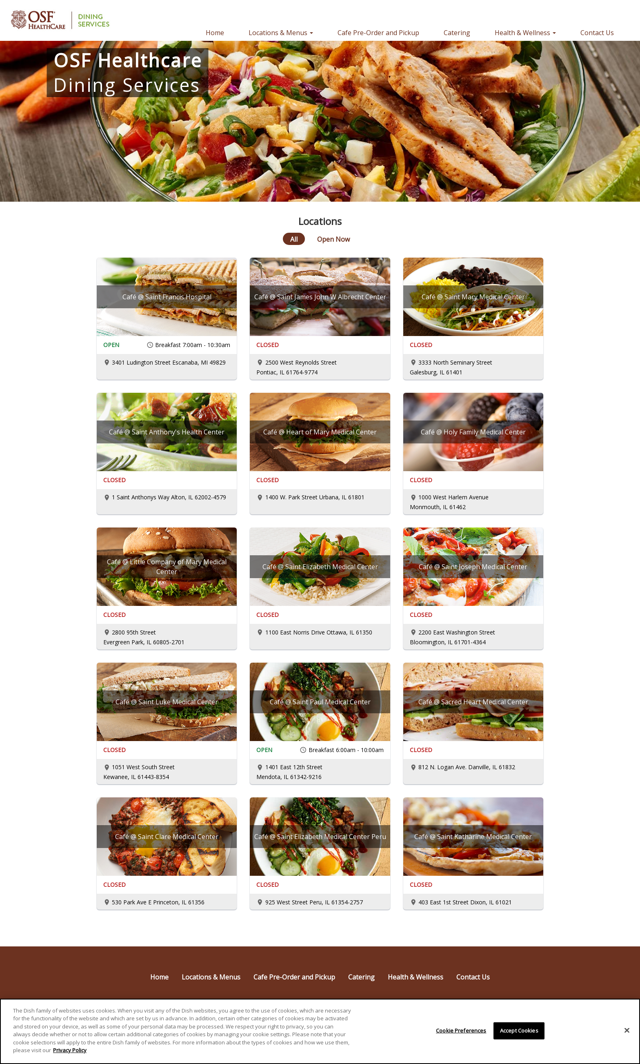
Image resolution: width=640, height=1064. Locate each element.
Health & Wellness (415, 977)
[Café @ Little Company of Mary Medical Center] (167, 567)
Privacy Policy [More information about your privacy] (70, 1053)
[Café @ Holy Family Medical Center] (473, 432)
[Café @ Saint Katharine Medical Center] (473, 836)
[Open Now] (333, 239)
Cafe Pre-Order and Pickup (378, 32)
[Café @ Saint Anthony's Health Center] (167, 432)
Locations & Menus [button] (281, 32)
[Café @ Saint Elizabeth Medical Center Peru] (320, 836)
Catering (457, 32)
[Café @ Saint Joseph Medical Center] (473, 567)
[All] (294, 239)
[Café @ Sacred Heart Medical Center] (473, 702)
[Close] (627, 1033)
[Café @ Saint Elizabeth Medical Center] (320, 567)
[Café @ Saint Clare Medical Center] (167, 836)
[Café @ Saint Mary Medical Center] (473, 297)
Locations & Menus (211, 977)
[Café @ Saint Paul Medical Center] (320, 702)
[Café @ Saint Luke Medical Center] (167, 702)
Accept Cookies (519, 1033)
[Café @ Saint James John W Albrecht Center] (320, 297)
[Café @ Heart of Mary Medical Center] (320, 432)
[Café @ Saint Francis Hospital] (167, 297)
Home (215, 32)
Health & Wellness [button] (525, 32)
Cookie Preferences (461, 1033)
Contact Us (597, 32)
